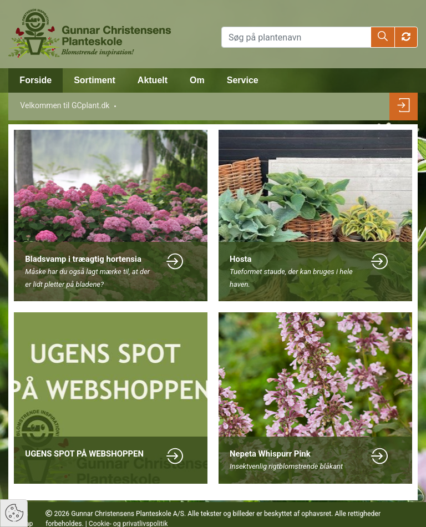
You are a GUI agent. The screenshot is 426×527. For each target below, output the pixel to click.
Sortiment (94, 80)
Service (242, 80)
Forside (35, 80)
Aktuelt (153, 80)
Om (197, 80)
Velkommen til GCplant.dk (64, 105)
